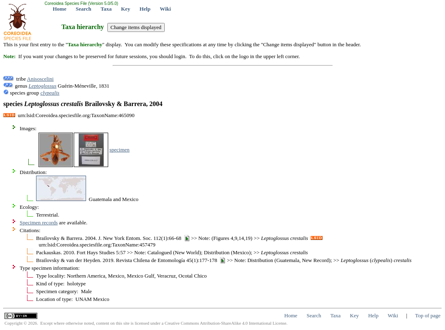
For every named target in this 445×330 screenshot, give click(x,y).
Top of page (427, 315)
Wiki (165, 9)
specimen (119, 150)
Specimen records (39, 222)
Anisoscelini (40, 79)
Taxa (106, 9)
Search (83, 9)
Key (125, 9)
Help (144, 9)
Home (59, 9)
